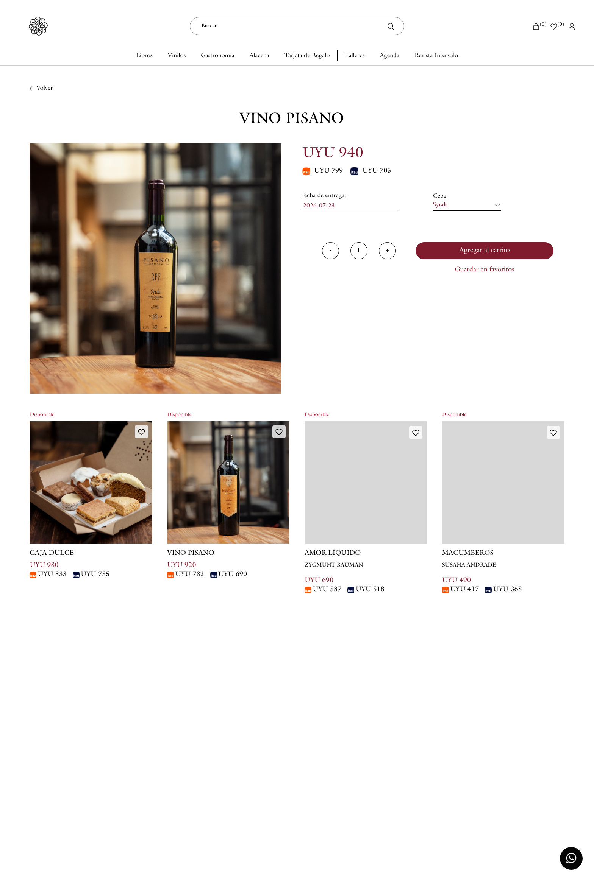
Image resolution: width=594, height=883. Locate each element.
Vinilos (177, 56)
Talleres (354, 56)
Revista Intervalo (436, 56)
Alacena (259, 56)
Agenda (389, 56)
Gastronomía (217, 56)
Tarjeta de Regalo (307, 56)
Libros (144, 56)
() (539, 26)
